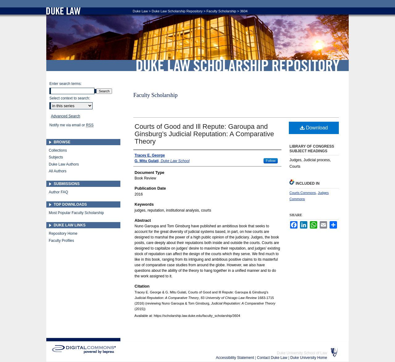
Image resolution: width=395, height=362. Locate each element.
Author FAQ (58, 192)
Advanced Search (65, 116)
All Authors (57, 171)
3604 (243, 11)
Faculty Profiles (61, 240)
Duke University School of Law (302, 353)
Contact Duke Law (272, 358)
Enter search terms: (65, 84)
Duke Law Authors (64, 164)
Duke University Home (308, 358)
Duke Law (140, 11)
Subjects (56, 157)
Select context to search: (69, 98)
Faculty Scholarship (221, 11)
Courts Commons (302, 193)
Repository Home (63, 233)
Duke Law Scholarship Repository (238, 65)
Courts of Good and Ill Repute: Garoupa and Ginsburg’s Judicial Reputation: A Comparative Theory (204, 134)
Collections (58, 150)
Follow (271, 160)
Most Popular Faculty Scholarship (76, 213)
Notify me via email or (71, 125)
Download (314, 127)
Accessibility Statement (235, 358)
